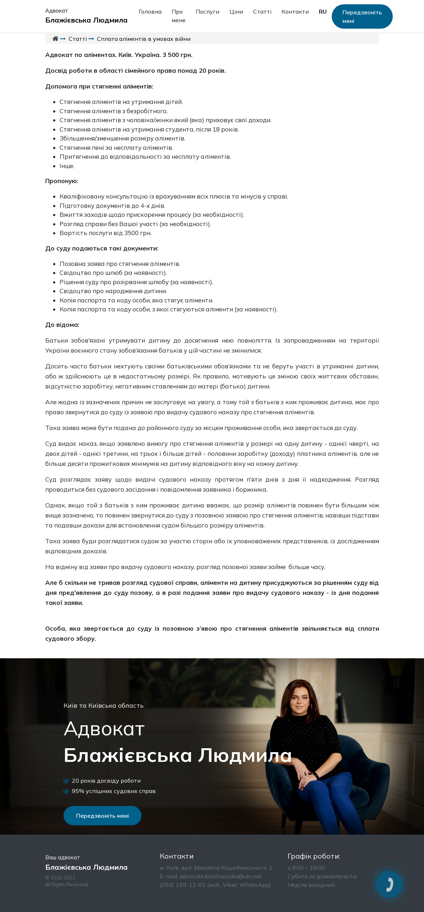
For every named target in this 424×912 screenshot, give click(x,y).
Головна (150, 11)
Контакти (295, 11)
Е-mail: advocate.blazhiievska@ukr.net (211, 876)
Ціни (236, 11)
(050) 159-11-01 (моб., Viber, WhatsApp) (215, 884)
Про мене (179, 16)
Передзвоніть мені (362, 16)
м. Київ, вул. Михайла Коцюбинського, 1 (216, 867)
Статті (262, 11)
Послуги (207, 11)
